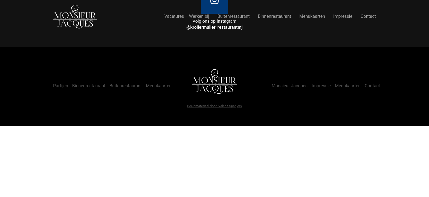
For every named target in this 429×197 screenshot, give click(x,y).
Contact (368, 16)
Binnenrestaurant (274, 16)
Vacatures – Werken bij (186, 16)
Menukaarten (312, 16)
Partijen (60, 85)
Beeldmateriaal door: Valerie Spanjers (214, 106)
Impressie (342, 16)
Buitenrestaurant (234, 16)
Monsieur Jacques (290, 85)
